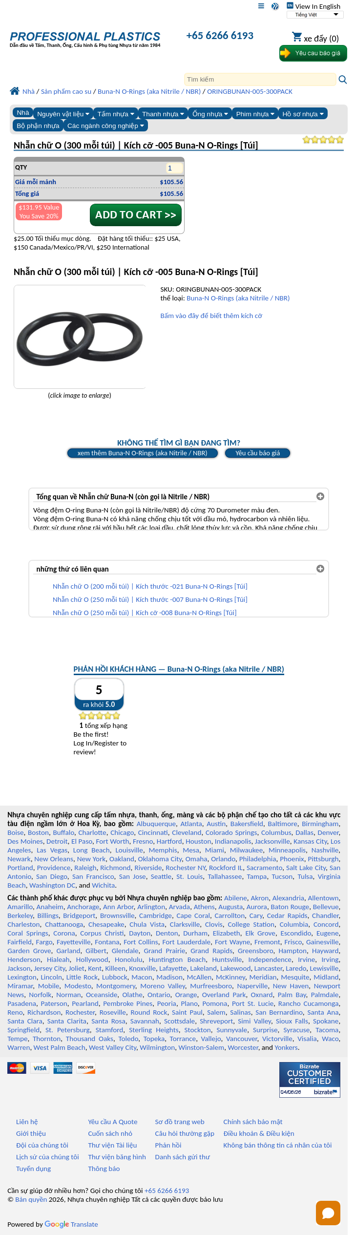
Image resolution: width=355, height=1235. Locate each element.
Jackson (18, 968)
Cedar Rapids (287, 915)
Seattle (161, 876)
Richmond (115, 867)
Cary (256, 915)
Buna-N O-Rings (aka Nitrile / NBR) (238, 298)
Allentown (323, 898)
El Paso (81, 841)
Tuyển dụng (33, 1168)
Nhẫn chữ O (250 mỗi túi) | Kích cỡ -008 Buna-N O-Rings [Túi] (145, 612)
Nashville (325, 850)
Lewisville (324, 968)
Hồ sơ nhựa (303, 114)
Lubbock (114, 977)
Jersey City (49, 968)
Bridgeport (79, 915)
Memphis (163, 850)
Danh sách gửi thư (182, 1156)
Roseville (113, 1012)
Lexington (22, 977)
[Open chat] (328, 1213)
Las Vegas (52, 850)
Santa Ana (322, 1012)
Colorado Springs (231, 832)
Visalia (307, 1038)
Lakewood (235, 968)
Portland (20, 867)
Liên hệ (27, 1121)
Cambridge (155, 915)
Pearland (85, 1003)
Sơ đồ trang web (180, 1121)
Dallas (304, 832)
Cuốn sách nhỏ (110, 1133)
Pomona (214, 1003)
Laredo (296, 968)
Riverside (148, 867)
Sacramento (264, 867)
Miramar (20, 985)
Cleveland (186, 832)
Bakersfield (246, 823)
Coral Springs (27, 933)
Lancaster (268, 968)
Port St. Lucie (252, 1003)
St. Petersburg (67, 1029)
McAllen (199, 977)
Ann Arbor (118, 906)
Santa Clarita (66, 1021)
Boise (15, 832)
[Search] (260, 79)
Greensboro (255, 950)
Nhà (23, 112)
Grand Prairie (165, 950)
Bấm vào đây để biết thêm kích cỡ (211, 315)
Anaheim (50, 906)
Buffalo (63, 832)
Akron (260, 898)
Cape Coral (193, 915)
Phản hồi (168, 1145)
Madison (169, 977)
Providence (54, 867)
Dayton (139, 933)
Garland (69, 950)
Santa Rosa (108, 1021)
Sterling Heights (153, 1029)
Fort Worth (112, 841)
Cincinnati (153, 832)
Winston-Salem (201, 1047)
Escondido (295, 933)
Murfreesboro (211, 985)
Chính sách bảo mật (253, 1121)
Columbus (276, 832)
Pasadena (21, 1003)
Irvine (306, 959)
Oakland (121, 858)
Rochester (80, 1012)
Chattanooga (64, 924)
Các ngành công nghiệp (105, 125)
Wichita (103, 885)
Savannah (144, 1021)
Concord (325, 924)
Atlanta (191, 823)
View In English (313, 6)
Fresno (143, 841)
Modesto (77, 985)
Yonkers (286, 1047)
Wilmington (157, 1047)
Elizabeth (226, 933)
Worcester (243, 1047)
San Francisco (93, 876)
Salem (216, 1012)
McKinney (230, 977)
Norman (68, 994)
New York (91, 858)
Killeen (115, 968)
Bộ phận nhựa (38, 125)
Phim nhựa (255, 114)
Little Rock (82, 977)
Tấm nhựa (115, 114)
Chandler (325, 915)
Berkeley (20, 915)
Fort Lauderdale (186, 941)
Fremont (267, 941)
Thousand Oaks (89, 1038)
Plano (189, 1003)
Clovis (214, 924)
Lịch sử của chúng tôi (47, 1156)
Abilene (235, 898)
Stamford (110, 1029)
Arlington (151, 906)
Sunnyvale (232, 1029)
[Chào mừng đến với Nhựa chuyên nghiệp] (85, 36)
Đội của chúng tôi (42, 1145)
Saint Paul (187, 1012)
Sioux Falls (292, 1021)
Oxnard (262, 994)
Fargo (44, 941)
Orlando (223, 858)
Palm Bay (292, 994)
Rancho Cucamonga (308, 1003)
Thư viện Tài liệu (112, 1145)
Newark (18, 858)
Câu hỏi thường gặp (184, 1133)
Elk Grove (260, 933)
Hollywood (92, 959)
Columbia (294, 924)
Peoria (166, 1003)
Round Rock (148, 1012)
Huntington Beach (177, 959)
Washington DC (52, 885)
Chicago (122, 832)
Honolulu (128, 959)
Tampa (257, 876)
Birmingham (320, 823)
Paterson (54, 1003)
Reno (14, 1012)
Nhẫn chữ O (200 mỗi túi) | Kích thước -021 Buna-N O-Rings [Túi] (150, 586)
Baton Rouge (290, 906)
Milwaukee (246, 850)
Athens (204, 906)
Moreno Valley (162, 985)
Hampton (292, 950)
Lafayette (173, 968)
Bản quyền (31, 1199)
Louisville (129, 850)
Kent (95, 968)
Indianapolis (233, 841)
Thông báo (104, 1168)
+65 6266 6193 (220, 35)
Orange (186, 994)
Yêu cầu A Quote (112, 1121)
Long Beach (91, 850)
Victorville (277, 1038)
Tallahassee (225, 876)
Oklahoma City (160, 858)
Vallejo (211, 1038)
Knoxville (142, 968)
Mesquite (295, 977)
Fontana (107, 941)
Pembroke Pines (127, 1003)
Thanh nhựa (163, 114)
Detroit (57, 841)
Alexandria (288, 898)
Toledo (128, 1038)
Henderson (24, 959)
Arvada (179, 906)
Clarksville (185, 924)
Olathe (132, 994)
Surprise (265, 1029)
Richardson (44, 1012)
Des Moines (24, 841)
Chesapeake (106, 924)
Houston (198, 841)
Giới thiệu (31, 1133)
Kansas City (310, 841)
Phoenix (292, 858)
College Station (251, 924)
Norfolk (40, 994)
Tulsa (305, 876)
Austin (216, 823)
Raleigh (85, 867)
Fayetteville (74, 941)
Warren (18, 1047)
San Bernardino (279, 1012)
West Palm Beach (59, 1047)
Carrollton (229, 915)
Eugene (327, 933)
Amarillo (20, 906)
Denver (328, 832)
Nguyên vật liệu (63, 114)
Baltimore (282, 823)
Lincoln (51, 977)
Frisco (293, 941)
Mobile (49, 985)
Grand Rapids (211, 950)
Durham (195, 933)
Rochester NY (185, 867)
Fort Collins (141, 941)
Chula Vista (147, 924)
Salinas (240, 1012)
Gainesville (322, 941)
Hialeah (58, 959)
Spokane (325, 1021)
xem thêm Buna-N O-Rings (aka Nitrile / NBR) (143, 452)
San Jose (132, 876)
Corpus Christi (102, 933)
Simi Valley (254, 1021)
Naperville (252, 985)
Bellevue (326, 906)
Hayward (325, 950)
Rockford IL (226, 867)
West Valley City (112, 1047)
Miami (214, 850)
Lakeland (203, 968)
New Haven (291, 985)
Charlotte (92, 832)
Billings (48, 915)
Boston (38, 832)
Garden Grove (29, 950)
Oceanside (101, 994)
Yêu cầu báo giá (257, 452)
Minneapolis (287, 850)
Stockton (198, 1029)
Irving (330, 959)
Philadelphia (257, 858)
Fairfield (19, 941)
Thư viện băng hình (117, 1156)
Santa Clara (24, 1021)
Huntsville (227, 959)
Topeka (154, 1038)
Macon (141, 977)
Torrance (183, 1038)
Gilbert (95, 950)
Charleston (23, 924)
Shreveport (216, 1021)
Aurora (257, 906)
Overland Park (224, 994)
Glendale (125, 950)
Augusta (230, 906)
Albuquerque (156, 823)
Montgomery (115, 985)
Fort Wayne (232, 941)
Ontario (158, 994)
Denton (167, 933)
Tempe (17, 1038)
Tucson (282, 876)
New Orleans (53, 858)
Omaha (197, 858)
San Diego (51, 876)
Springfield (23, 1029)
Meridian (263, 977)
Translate (71, 1224)
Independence (270, 959)
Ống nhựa (210, 114)
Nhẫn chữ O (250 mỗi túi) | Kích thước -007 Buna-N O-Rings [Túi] (150, 599)
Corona (64, 933)
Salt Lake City (306, 867)
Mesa (191, 850)
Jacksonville (272, 841)
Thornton (47, 1038)
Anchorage (83, 906)
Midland (325, 977)
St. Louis (189, 876)
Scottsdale (179, 1021)
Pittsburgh (323, 858)
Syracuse (296, 1029)
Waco (330, 1038)
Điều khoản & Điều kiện (259, 1133)
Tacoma (326, 1029)
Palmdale (325, 994)
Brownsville (117, 915)
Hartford (169, 841)
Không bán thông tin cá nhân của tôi (278, 1145)
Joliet (76, 968)
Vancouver (241, 1038)
